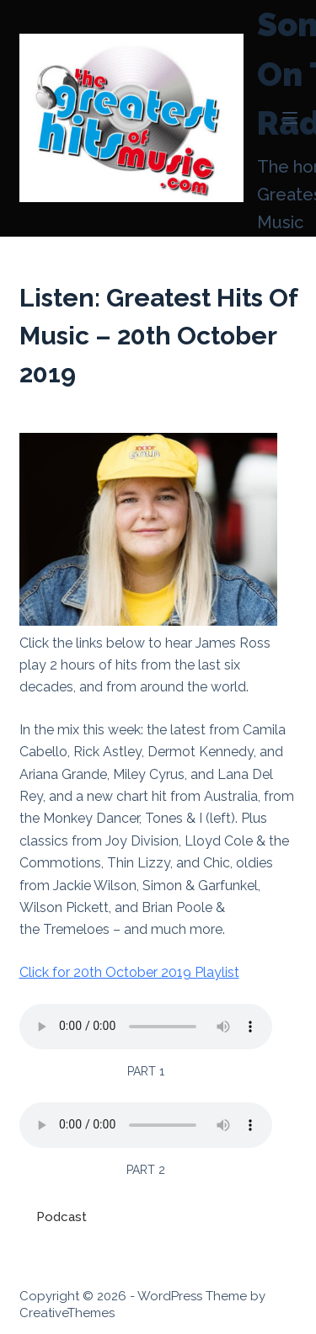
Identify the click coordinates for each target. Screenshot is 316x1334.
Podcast (61, 1217)
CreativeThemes (67, 1313)
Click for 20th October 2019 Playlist (129, 972)
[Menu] (289, 117)
